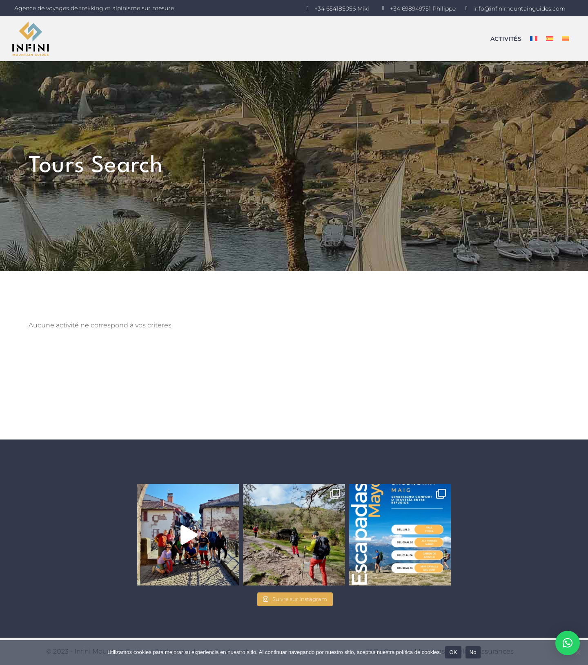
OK (453, 652)
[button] (567, 643)
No (473, 652)
